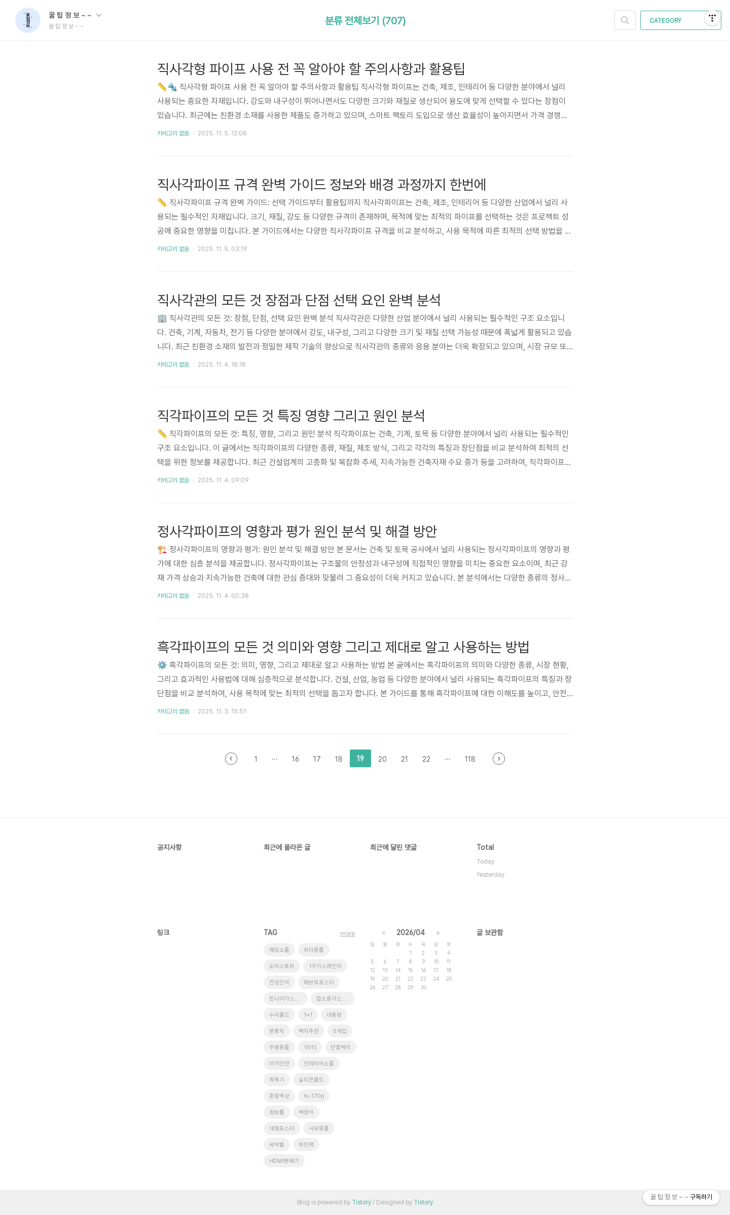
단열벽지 (341, 1047)
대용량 (334, 1015)
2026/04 (410, 932)
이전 (231, 759)
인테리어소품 (319, 1063)
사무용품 (319, 1128)
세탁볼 (276, 1144)
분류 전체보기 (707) (365, 21)
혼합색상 (279, 1096)
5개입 (340, 1031)
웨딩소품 (279, 950)
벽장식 (306, 1112)
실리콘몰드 (311, 1080)
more (347, 933)
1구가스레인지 (325, 966)
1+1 (308, 1015)
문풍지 (276, 1031)
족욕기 (276, 1080)
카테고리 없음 (173, 133)
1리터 (310, 1047)
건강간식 (279, 982)
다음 (499, 759)
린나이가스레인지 (288, 998)
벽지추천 (309, 1031)
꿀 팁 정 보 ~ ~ (75, 15)
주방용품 (279, 1047)
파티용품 (314, 950)
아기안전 (279, 1063)
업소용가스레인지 (335, 998)
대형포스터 (282, 1128)
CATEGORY (682, 20)
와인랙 (306, 1144)
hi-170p (314, 1096)
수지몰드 (279, 1015)
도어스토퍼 (282, 966)
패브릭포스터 (319, 982)
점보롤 (276, 1112)
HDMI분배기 (284, 1161)
